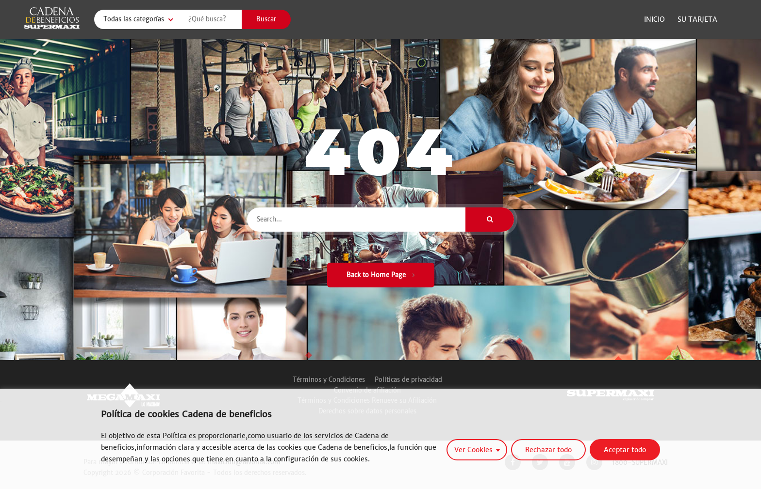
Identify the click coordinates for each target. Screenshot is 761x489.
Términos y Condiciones (329, 380)
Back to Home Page (381, 275)
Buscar (266, 19)
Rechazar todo (548, 449)
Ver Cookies (473, 449)
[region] (380, 439)
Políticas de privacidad (408, 380)
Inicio (654, 19)
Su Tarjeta (697, 19)
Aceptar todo (625, 449)
